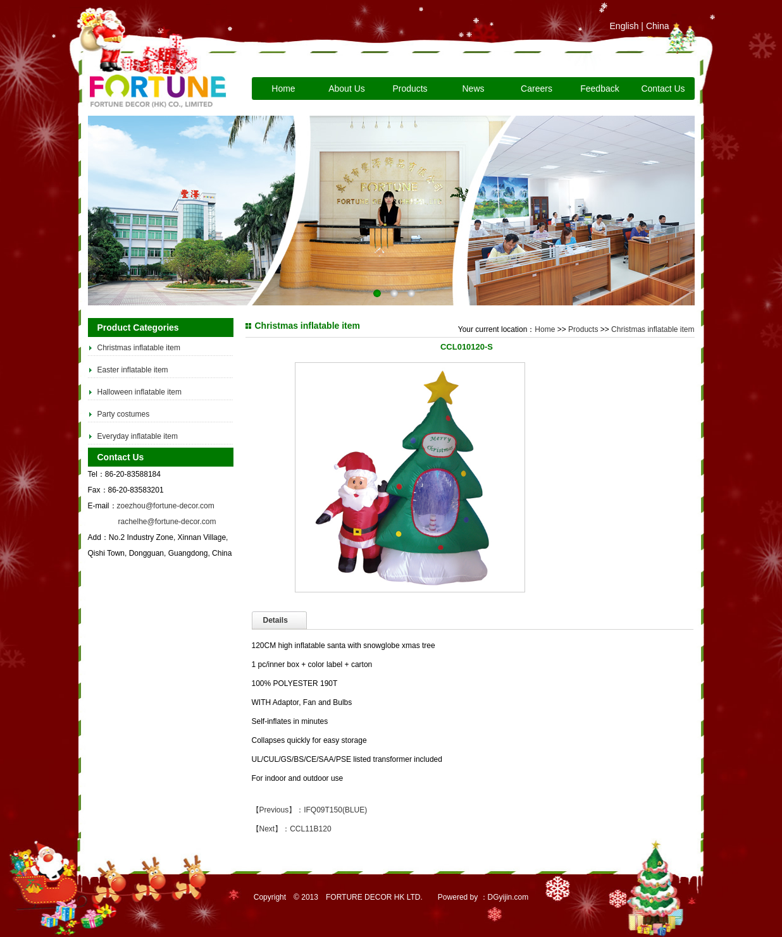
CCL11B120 (310, 828)
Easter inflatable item (132, 369)
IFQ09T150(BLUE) (335, 809)
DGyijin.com (508, 897)
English (624, 26)
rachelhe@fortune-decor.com (167, 521)
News (473, 88)
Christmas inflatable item (138, 347)
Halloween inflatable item (139, 392)
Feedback (599, 88)
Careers (536, 88)
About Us (346, 88)
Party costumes (123, 414)
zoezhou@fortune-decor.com (165, 505)
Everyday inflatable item (137, 436)
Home (283, 88)
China (657, 26)
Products (409, 88)
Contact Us (663, 88)
